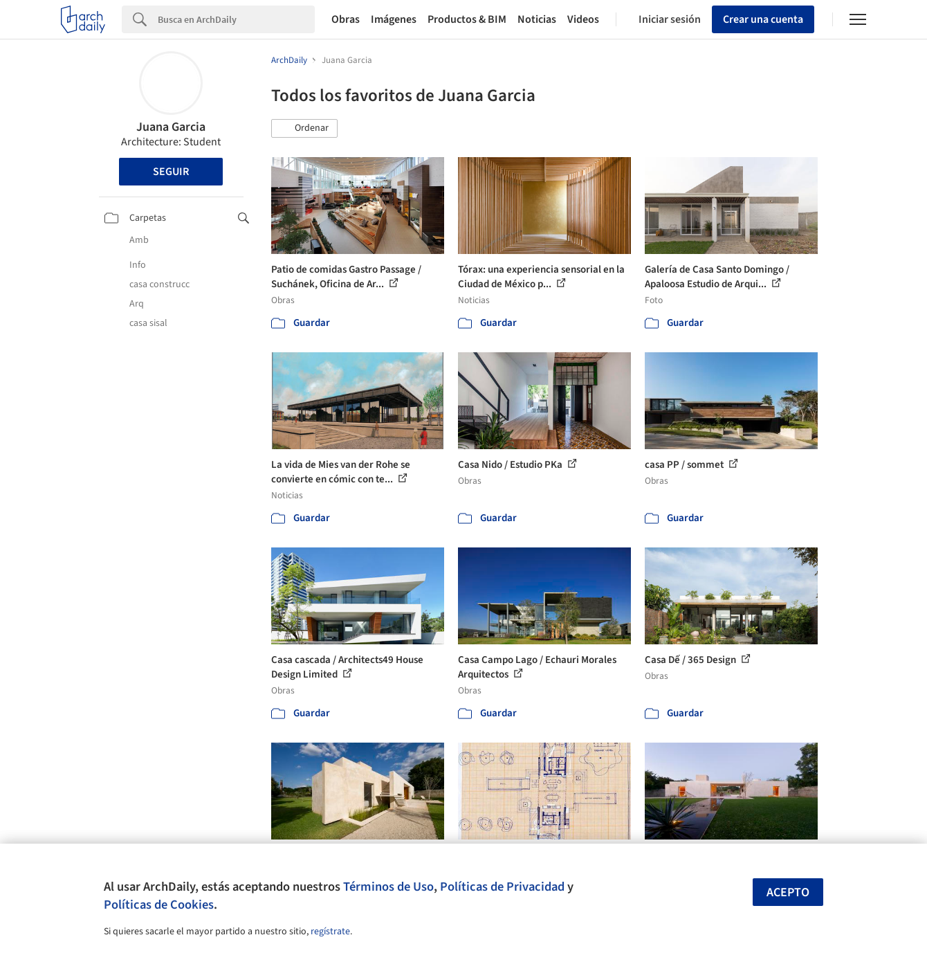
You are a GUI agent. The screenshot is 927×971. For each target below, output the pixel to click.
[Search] (236, 19)
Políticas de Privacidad (502, 887)
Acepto (788, 892)
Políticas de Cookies (159, 905)
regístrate (330, 931)
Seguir (171, 171)
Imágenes (393, 19)
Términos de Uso (388, 887)
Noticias (536, 19)
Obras (345, 19)
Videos (583, 19)
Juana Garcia (170, 127)
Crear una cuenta (763, 19)
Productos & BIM (467, 19)
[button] (304, 128)
